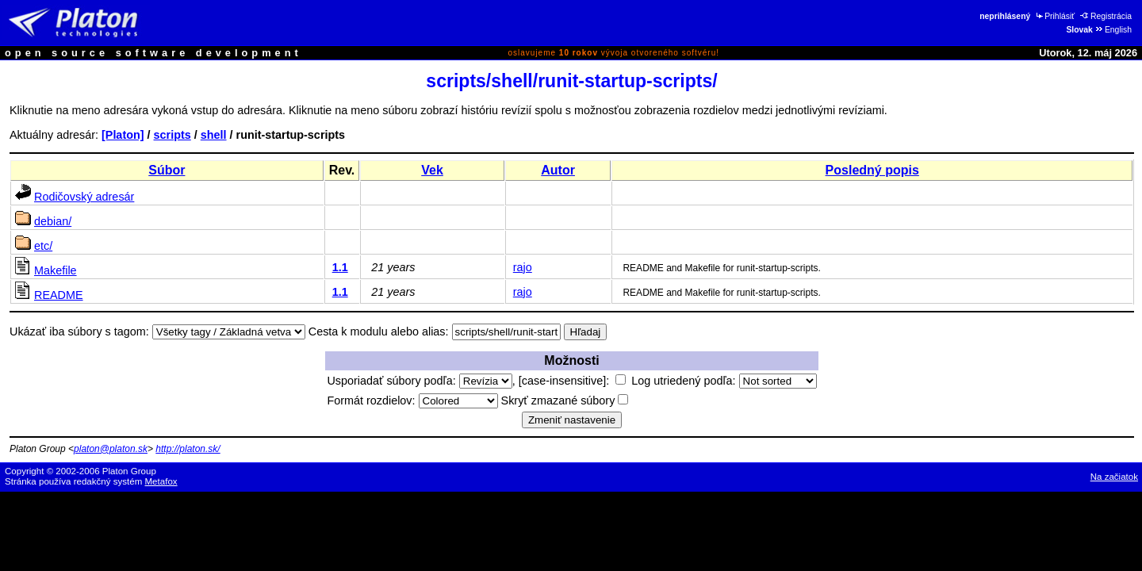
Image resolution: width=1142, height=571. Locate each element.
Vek (432, 170)
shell (214, 134)
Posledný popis (872, 170)
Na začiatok (1114, 476)
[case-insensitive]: (572, 380)
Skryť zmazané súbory (565, 400)
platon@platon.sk (111, 448)
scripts (172, 134)
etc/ (43, 246)
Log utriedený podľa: (723, 380)
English (1113, 29)
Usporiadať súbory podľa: (419, 380)
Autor (558, 170)
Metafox (161, 481)
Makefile (55, 270)
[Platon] (123, 134)
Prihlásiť (1054, 16)
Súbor (166, 170)
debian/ (52, 221)
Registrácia (1106, 16)
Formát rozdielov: (412, 400)
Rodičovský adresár (84, 196)
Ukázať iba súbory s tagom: (79, 331)
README (58, 295)
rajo (522, 267)
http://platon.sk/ (187, 448)
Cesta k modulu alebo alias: (378, 331)
